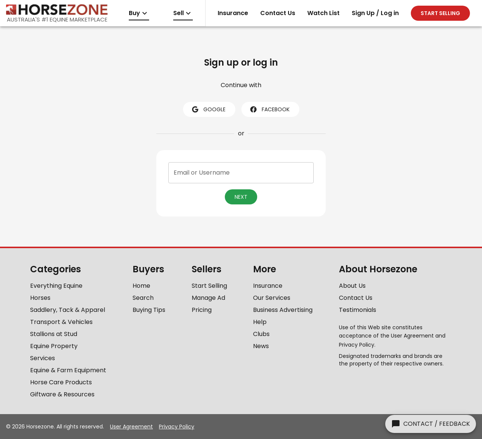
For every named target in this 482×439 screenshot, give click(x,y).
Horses (40, 297)
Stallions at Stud (53, 334)
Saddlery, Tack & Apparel (67, 309)
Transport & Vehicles (61, 322)
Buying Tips (149, 309)
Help (260, 322)
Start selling (440, 13)
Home (141, 285)
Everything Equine (56, 285)
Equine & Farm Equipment (68, 370)
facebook (270, 109)
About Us (352, 285)
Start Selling (209, 285)
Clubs (261, 334)
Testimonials (357, 309)
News (261, 346)
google (208, 109)
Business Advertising (283, 309)
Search (143, 297)
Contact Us (277, 13)
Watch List (323, 13)
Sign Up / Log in (375, 13)
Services (42, 358)
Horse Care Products (61, 382)
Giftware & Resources (62, 394)
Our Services (271, 297)
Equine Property (54, 346)
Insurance (233, 13)
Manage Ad (208, 297)
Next (241, 197)
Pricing (202, 309)
